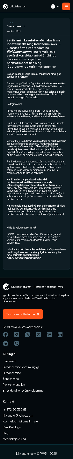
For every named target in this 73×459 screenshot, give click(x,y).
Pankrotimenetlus (14, 384)
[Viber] (16, 343)
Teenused (9, 361)
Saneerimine (11, 379)
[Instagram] (16, 334)
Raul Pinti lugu (12, 427)
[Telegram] (5, 343)
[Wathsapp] (27, 334)
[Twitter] (38, 334)
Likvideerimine (12, 373)
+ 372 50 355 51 (14, 409)
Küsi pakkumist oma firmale (20, 421)
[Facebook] (5, 334)
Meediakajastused (14, 439)
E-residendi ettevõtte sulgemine (23, 390)
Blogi (6, 433)
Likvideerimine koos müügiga (21, 367)
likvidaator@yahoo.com (18, 415)
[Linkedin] (60, 334)
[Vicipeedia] (49, 334)
